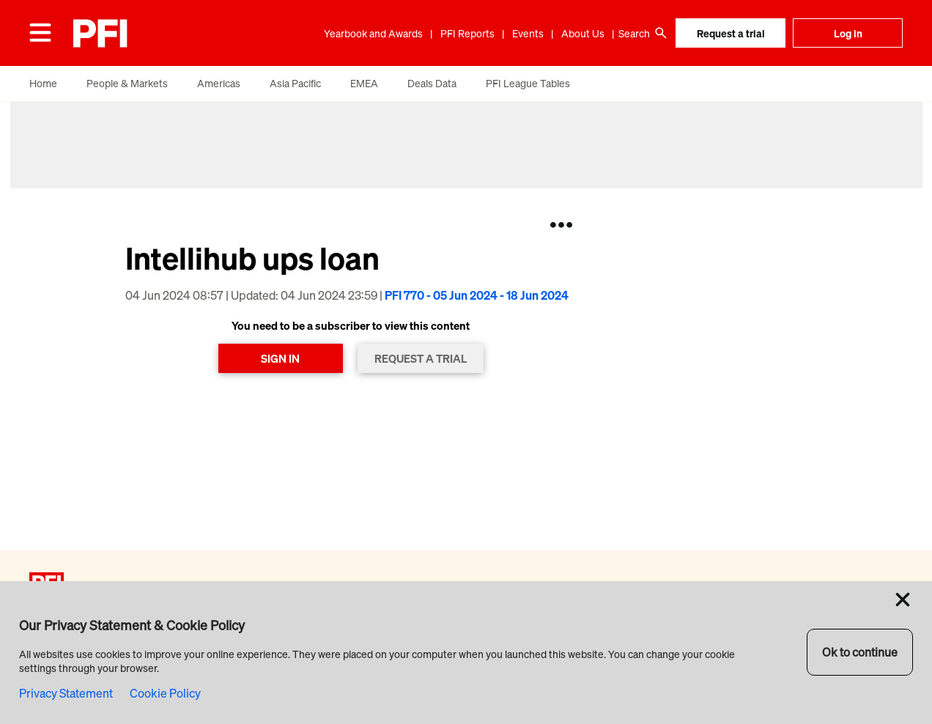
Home (43, 83)
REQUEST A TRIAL (420, 358)
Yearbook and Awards (373, 33)
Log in (848, 33)
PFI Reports (467, 33)
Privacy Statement (66, 693)
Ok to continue (860, 652)
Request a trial (731, 33)
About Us (582, 33)
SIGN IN (280, 358)
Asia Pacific (295, 83)
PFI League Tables (528, 83)
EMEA (364, 83)
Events (528, 33)
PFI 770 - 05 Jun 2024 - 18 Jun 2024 (477, 295)
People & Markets (127, 83)
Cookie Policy (165, 693)
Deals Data (431, 83)
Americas (218, 83)
